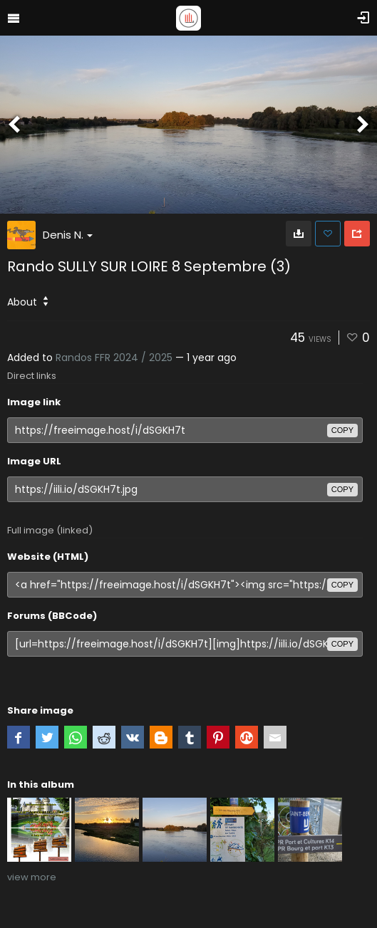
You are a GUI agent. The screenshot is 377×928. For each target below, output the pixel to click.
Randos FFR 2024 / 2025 (114, 357)
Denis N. (68, 234)
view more (31, 877)
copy (342, 430)
